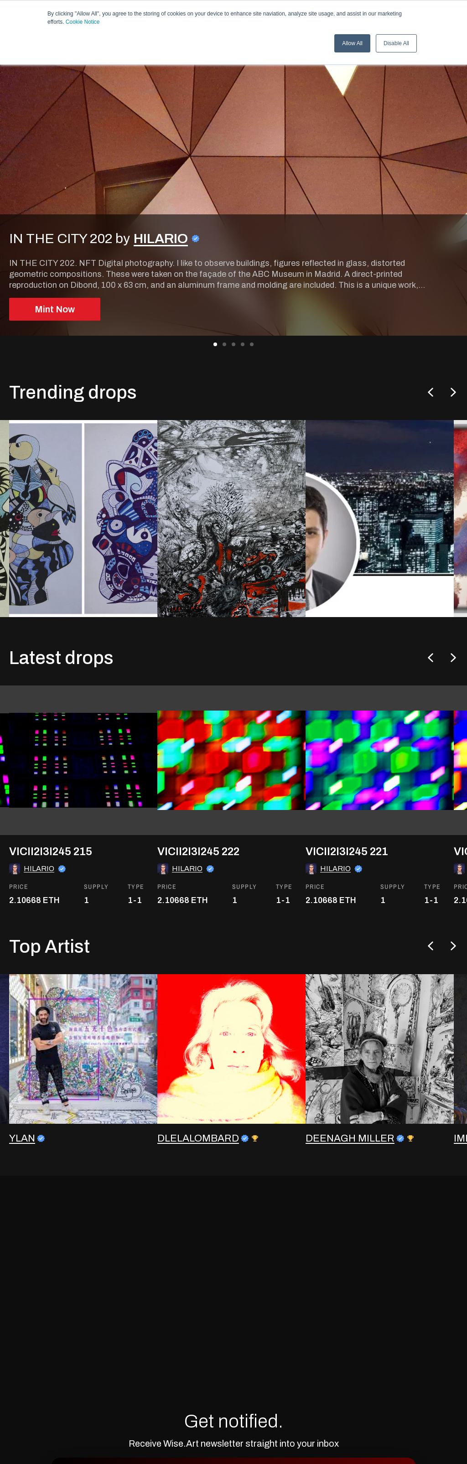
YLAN (22, 1170)
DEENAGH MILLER (350, 1170)
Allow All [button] (352, 43)
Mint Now (55, 309)
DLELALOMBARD (198, 1170)
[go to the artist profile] (84, 1081)
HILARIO (161, 238)
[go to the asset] (84, 800)
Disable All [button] (396, 43)
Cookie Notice (83, 22)
